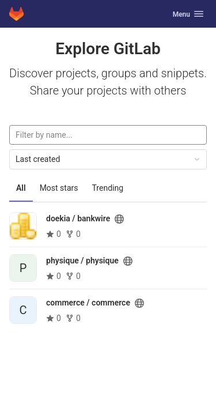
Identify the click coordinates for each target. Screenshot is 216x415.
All (21, 188)
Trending (108, 188)
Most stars (59, 188)
